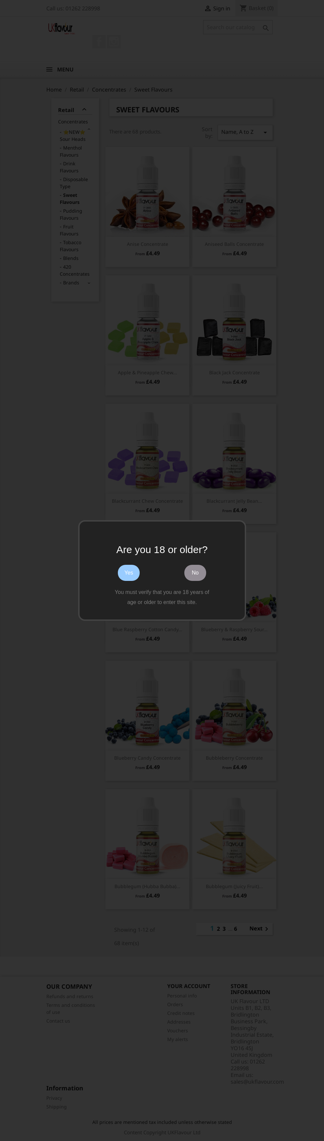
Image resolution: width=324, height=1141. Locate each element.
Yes (128, 573)
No (195, 573)
